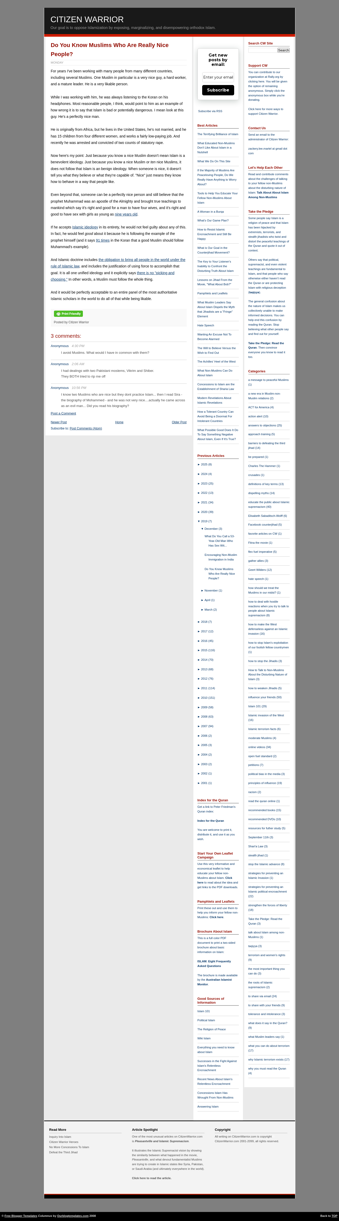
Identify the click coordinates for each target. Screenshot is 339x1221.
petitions (254, 764)
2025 (204, 464)
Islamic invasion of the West (266, 715)
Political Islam (206, 1020)
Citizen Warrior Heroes (63, 1141)
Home (119, 422)
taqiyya (254, 292)
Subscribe (218, 90)
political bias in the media (264, 773)
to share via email (260, 996)
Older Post (179, 422)
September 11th (259, 837)
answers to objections (262, 425)
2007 (204, 726)
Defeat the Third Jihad (63, 1152)
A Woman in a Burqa (211, 211)
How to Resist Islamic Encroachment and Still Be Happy (215, 234)
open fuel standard (260, 756)
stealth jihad (256, 855)
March (208, 609)
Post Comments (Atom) (86, 428)
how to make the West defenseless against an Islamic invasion (268, 629)
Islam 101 (204, 1011)
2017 (204, 631)
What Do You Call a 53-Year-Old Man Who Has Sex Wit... (219, 541)
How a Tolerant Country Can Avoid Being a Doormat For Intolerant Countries (216, 416)
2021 (204, 502)
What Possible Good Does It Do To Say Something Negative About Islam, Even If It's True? (218, 434)
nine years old (126, 214)
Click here (216, 917)
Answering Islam (208, 1106)
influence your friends (262, 697)
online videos (257, 747)
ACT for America (259, 407)
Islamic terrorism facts (262, 729)
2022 (204, 492)
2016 (204, 640)
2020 (204, 511)
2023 (204, 483)
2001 (204, 783)
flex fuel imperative (260, 551)
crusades (254, 475)
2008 (204, 716)
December (211, 528)
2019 (204, 521)
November (211, 590)
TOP (334, 1215)
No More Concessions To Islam (69, 1147)
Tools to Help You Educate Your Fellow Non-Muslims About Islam (218, 198)
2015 (204, 650)
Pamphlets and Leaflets (213, 293)
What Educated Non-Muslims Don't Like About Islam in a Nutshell (216, 148)
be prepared (256, 456)
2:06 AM (78, 364)
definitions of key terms (263, 484)
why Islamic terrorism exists (266, 1059)
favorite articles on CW (263, 533)
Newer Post (59, 422)
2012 (204, 678)
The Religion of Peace (212, 1029)
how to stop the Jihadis (263, 661)
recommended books (262, 810)
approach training (260, 434)
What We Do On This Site (214, 161)
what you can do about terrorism (269, 1045)
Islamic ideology (85, 227)
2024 (204, 473)
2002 (204, 773)
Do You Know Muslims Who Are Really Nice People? (219, 573)
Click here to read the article (151, 1178)
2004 (204, 754)
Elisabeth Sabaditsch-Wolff (265, 515)
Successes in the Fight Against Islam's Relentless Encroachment (217, 1065)
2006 (204, 735)
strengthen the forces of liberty (267, 905)
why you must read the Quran (267, 1068)
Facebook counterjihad (263, 524)
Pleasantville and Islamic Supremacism (161, 1141)
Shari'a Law (256, 846)
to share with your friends (264, 1005)
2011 (204, 688)
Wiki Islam (204, 1038)
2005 (204, 745)
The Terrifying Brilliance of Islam (218, 134)
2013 (204, 669)
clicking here (256, 81)
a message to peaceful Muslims (268, 379)
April (207, 600)
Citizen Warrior (87, 19)
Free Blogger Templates (21, 1215)
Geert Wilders (257, 569)
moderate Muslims (260, 738)
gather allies (256, 560)
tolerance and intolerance (265, 1014)
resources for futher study (265, 828)
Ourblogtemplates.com (73, 1215)
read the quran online (262, 801)
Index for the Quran (211, 820)
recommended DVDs (262, 819)
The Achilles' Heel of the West (217, 361)
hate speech (256, 578)
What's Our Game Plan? (213, 220)
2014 (204, 659)
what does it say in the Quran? (267, 1023)
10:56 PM (79, 388)
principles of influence (262, 783)
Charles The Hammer (262, 465)
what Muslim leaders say (264, 1036)
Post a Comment (63, 413)
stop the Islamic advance (264, 864)
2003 (204, 764)
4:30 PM (78, 346)
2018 (204, 621)
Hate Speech (206, 325)
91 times (103, 240)
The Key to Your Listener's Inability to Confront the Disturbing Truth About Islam (216, 266)
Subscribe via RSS (210, 111)
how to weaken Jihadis (263, 688)
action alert (255, 416)
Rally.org (273, 76)
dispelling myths (259, 493)
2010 (204, 697)
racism (253, 792)
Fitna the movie (258, 542)
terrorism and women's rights (266, 955)
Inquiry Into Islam (60, 1136)
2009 (204, 707)
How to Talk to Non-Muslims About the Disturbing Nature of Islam (267, 675)
